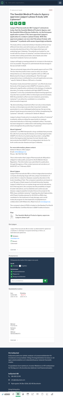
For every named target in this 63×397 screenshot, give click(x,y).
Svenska (15, 266)
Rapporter (16, 274)
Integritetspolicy (14, 389)
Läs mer (14, 250)
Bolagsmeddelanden (19, 276)
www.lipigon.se (45, 202)
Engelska (24, 266)
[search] (33, 3)
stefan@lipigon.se (20, 152)
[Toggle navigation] (60, 3)
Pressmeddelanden (19, 271)
